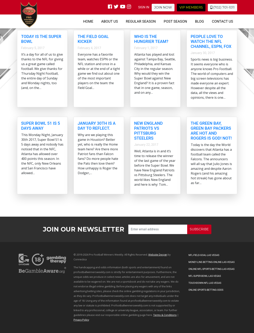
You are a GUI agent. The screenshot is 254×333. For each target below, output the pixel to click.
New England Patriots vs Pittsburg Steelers (148, 131)
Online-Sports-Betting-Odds (206, 290)
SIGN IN (143, 7)
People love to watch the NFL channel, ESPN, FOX (211, 41)
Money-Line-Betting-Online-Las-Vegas (212, 262)
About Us (109, 21)
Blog (199, 21)
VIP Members (191, 7)
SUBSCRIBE (199, 229)
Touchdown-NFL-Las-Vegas (205, 283)
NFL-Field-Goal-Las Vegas (204, 255)
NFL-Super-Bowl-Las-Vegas (205, 276)
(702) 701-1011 (222, 7)
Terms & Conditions (165, 315)
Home (88, 21)
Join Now (163, 7)
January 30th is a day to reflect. (97, 126)
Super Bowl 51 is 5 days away (40, 126)
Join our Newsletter (83, 229)
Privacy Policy (81, 319)
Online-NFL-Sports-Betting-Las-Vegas (212, 269)
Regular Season (141, 21)
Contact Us (222, 21)
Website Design (157, 254)
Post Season (175, 21)
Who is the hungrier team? (151, 39)
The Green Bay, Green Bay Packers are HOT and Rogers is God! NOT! (211, 131)
